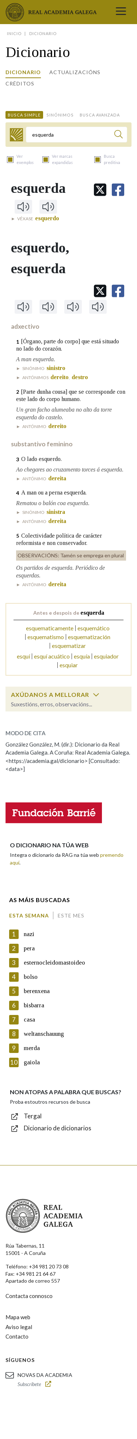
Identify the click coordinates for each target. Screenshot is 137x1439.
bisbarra (34, 1005)
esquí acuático (52, 656)
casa (29, 1019)
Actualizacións (74, 72)
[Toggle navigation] (121, 12)
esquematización (89, 636)
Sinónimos (60, 114)
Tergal (33, 1116)
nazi (29, 934)
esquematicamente (49, 628)
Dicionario (23, 72)
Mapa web (17, 1317)
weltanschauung (44, 1033)
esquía (82, 656)
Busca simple (24, 114)
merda (32, 1048)
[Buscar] (118, 135)
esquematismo (45, 636)
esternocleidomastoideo (54, 962)
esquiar (69, 664)
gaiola (32, 1062)
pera (29, 948)
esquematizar (69, 645)
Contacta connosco (29, 1296)
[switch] (96, 695)
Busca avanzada (100, 114)
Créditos (19, 83)
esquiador (106, 656)
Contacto (16, 1336)
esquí (23, 656)
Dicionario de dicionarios (57, 1128)
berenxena (37, 991)
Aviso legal (18, 1327)
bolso (31, 976)
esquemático (93, 628)
